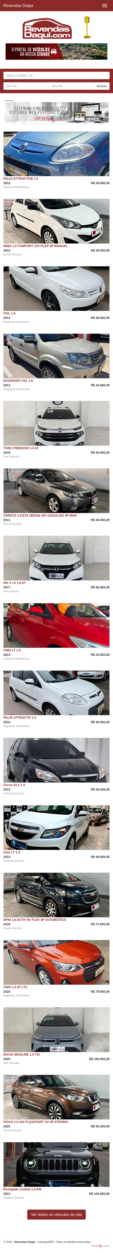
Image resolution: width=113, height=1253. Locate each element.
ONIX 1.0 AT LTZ (15, 987)
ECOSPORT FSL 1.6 (18, 380)
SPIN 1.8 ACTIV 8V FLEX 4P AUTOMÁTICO (34, 920)
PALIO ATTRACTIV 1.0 (19, 717)
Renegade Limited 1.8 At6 (22, 1189)
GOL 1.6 (9, 313)
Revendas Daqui (18, 5)
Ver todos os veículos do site (56, 1214)
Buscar (102, 86)
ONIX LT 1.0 (12, 650)
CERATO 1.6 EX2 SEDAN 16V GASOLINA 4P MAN (40, 515)
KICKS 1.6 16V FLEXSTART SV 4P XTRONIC (35, 1122)
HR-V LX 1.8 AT (14, 583)
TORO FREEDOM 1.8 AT (21, 448)
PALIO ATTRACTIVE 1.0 (20, 178)
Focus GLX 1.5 (14, 785)
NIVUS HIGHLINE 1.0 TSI (21, 1054)
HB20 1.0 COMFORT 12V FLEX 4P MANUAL (35, 246)
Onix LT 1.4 (11, 852)
